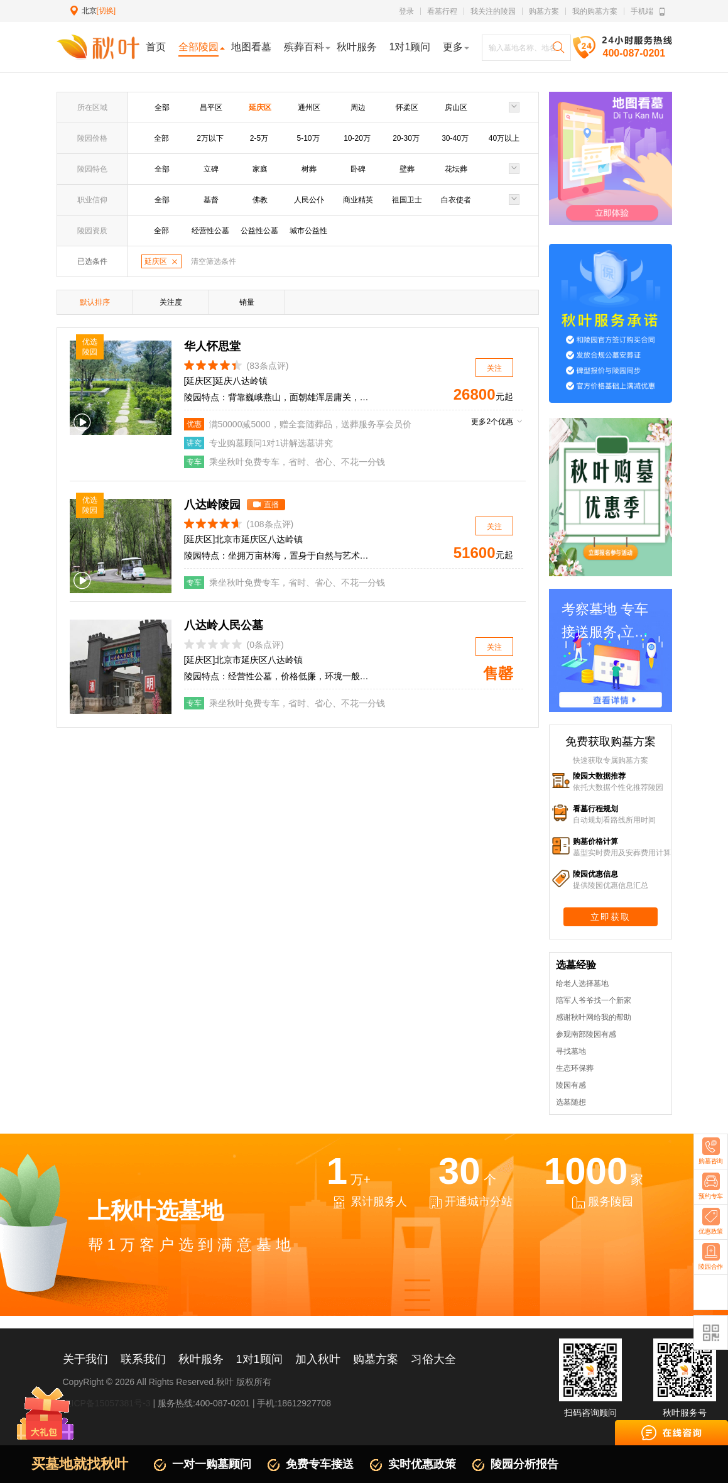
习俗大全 (433, 1359)
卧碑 (358, 169)
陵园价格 (92, 138)
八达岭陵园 (212, 504)
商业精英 (358, 199)
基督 (211, 199)
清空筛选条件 (213, 261)
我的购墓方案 (594, 11)
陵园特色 (92, 169)
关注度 (171, 302)
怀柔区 (407, 107)
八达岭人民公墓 (223, 625)
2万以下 (210, 138)
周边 (358, 107)
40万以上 (504, 138)
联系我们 (143, 1359)
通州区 (309, 107)
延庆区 (260, 107)
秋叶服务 (201, 1359)
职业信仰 (92, 199)
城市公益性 (308, 230)
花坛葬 (456, 169)
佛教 (260, 199)
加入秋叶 (317, 1359)
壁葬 (407, 169)
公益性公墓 (259, 230)
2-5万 (259, 138)
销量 (246, 302)
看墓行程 (442, 11)
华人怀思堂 (212, 346)
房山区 (456, 107)
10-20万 (357, 138)
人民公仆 (309, 199)
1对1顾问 (259, 1359)
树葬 (309, 169)
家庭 (260, 169)
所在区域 (92, 107)
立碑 (211, 169)
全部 (162, 107)
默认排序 (95, 302)
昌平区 (211, 107)
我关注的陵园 (493, 11)
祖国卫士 (407, 199)
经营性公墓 (210, 230)
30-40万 (455, 138)
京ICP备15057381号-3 (107, 1403)
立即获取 (610, 917)
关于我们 (85, 1359)
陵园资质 (92, 230)
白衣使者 (456, 199)
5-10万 (307, 138)
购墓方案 (544, 11)
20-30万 (406, 138)
